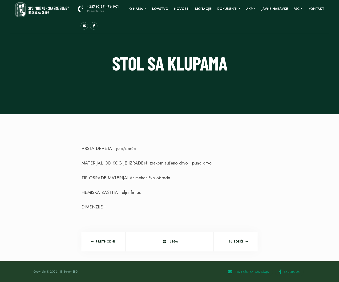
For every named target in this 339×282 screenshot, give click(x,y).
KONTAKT (316, 8)
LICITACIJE (203, 8)
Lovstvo (160, 8)
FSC (296, 8)
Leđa (170, 241)
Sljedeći (238, 241)
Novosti (182, 8)
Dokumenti (227, 8)
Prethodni (103, 241)
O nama (136, 8)
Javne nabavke (275, 8)
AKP (249, 8)
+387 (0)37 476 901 (98, 8)
